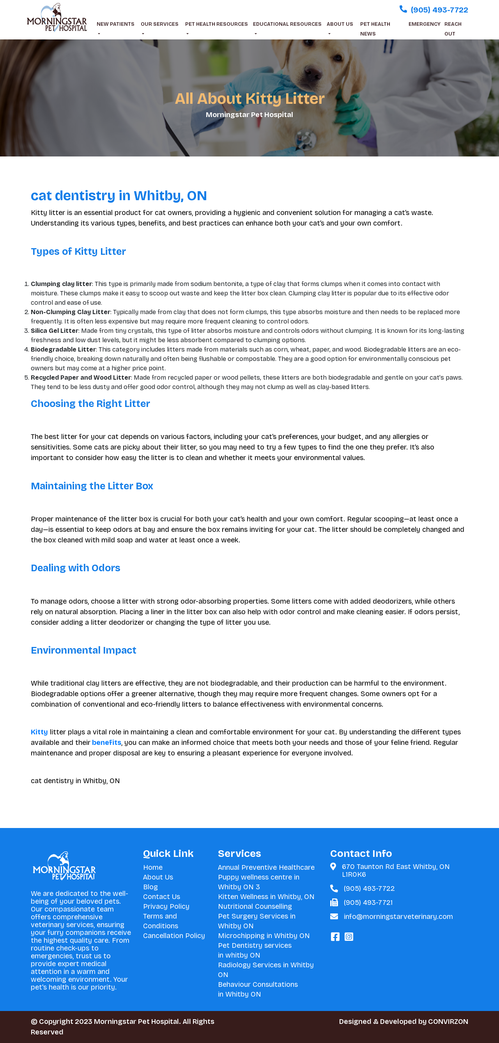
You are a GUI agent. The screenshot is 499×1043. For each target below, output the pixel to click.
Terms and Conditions (160, 921)
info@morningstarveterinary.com (398, 916)
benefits (105, 742)
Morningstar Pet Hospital (249, 114)
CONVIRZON (448, 1021)
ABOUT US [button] (340, 24)
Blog (150, 887)
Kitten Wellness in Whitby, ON (266, 896)
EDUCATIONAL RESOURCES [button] (287, 24)
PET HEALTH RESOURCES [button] (216, 24)
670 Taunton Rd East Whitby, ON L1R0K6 (396, 870)
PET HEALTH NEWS (375, 29)
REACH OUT (453, 29)
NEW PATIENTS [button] (115, 24)
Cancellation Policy (174, 935)
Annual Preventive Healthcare (266, 867)
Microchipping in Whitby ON (264, 935)
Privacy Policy (166, 906)
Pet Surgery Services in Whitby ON (257, 921)
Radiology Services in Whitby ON (266, 970)
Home (153, 867)
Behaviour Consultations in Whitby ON (258, 989)
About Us (158, 877)
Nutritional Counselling (255, 906)
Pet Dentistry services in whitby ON (255, 950)
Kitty (39, 732)
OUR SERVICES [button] (160, 24)
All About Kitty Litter (250, 98)
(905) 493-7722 (369, 888)
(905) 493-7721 (368, 902)
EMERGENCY (425, 24)
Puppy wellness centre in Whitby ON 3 (258, 882)
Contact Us (161, 896)
